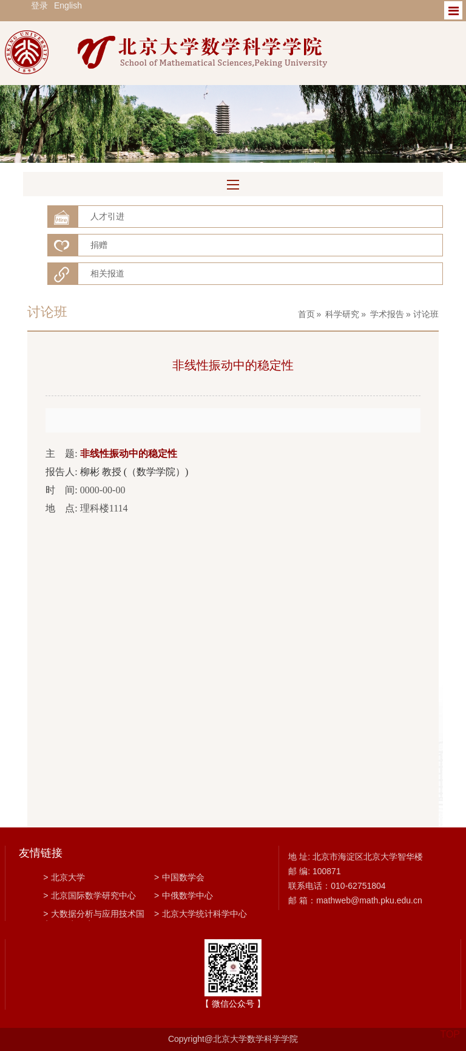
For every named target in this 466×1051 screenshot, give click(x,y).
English (68, 5)
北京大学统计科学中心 (200, 914)
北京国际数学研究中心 (89, 895)
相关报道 (107, 273)
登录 (39, 5)
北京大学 (64, 877)
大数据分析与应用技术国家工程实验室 (93, 915)
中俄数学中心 (183, 895)
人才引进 (107, 216)
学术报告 (387, 314)
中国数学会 (179, 877)
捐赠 (98, 245)
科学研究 (342, 314)
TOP (450, 1027)
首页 (306, 314)
